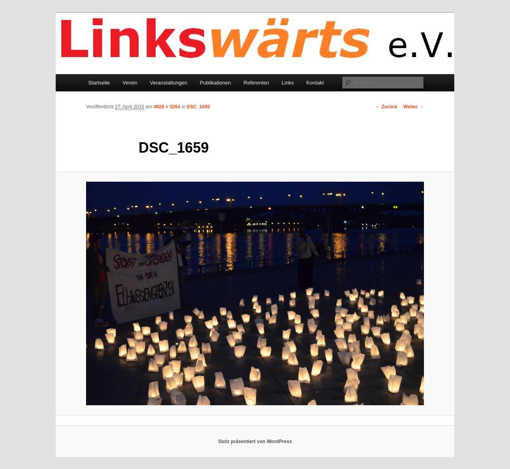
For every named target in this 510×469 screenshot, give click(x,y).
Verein (130, 83)
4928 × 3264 (166, 107)
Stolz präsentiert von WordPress (255, 441)
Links (288, 83)
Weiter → (413, 107)
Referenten (256, 83)
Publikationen (215, 83)
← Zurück (386, 107)
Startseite (99, 83)
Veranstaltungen (168, 83)
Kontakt (315, 83)
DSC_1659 (198, 107)
